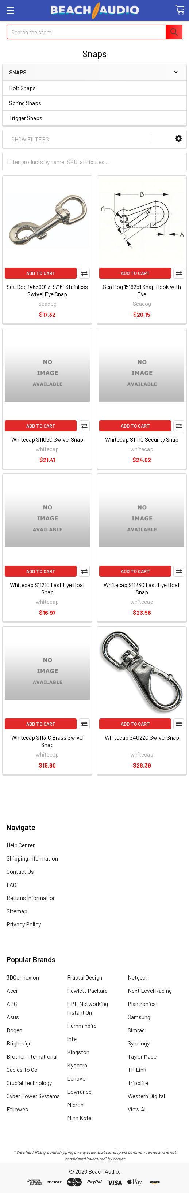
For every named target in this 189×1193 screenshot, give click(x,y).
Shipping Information (32, 858)
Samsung (139, 1016)
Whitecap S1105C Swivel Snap (47, 439)
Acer (12, 990)
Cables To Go (22, 1069)
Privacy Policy (24, 924)
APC (12, 1003)
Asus (13, 1016)
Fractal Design (84, 977)
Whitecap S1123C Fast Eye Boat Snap (142, 588)
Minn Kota (79, 1117)
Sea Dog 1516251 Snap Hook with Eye (142, 290)
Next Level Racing (150, 990)
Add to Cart (40, 273)
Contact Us (20, 871)
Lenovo (76, 1078)
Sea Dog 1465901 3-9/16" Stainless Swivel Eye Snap (47, 290)
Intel (72, 1038)
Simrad (136, 1029)
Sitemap (17, 910)
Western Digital (146, 1095)
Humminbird (82, 1025)
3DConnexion (23, 977)
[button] (178, 138)
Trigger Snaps (25, 117)
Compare (84, 273)
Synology (139, 1043)
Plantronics (142, 1003)
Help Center (21, 844)
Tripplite (138, 1082)
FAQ (11, 884)
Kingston (78, 1051)
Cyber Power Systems (33, 1095)
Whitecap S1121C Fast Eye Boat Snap (47, 588)
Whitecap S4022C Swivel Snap (142, 737)
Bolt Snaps (22, 87)
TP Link (137, 1069)
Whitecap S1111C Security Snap (141, 439)
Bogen (14, 1029)
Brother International (32, 1056)
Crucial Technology (29, 1082)
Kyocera (77, 1065)
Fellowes (17, 1108)
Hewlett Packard (87, 990)
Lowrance (79, 1091)
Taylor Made (142, 1056)
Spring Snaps (25, 102)
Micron (75, 1104)
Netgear (137, 977)
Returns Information (31, 897)
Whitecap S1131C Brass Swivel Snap (47, 741)
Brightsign (19, 1043)
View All (137, 1108)
